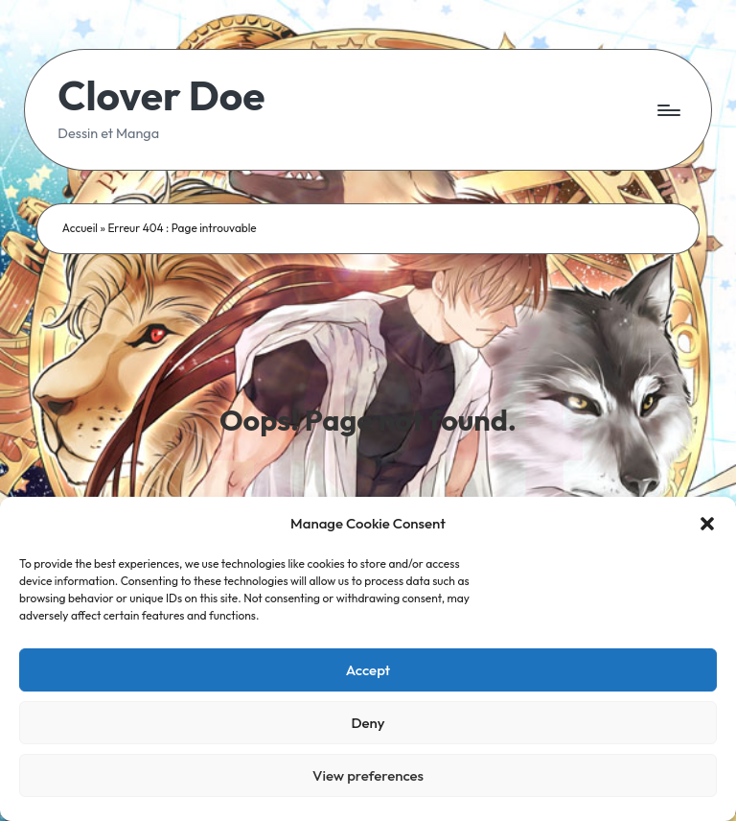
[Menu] (667, 110)
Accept (368, 670)
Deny (367, 723)
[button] (707, 523)
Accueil (80, 228)
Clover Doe (161, 96)
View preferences (368, 775)
